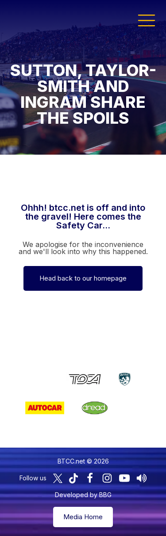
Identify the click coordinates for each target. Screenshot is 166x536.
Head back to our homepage (83, 278)
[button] (146, 19)
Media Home (83, 517)
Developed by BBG (83, 494)
